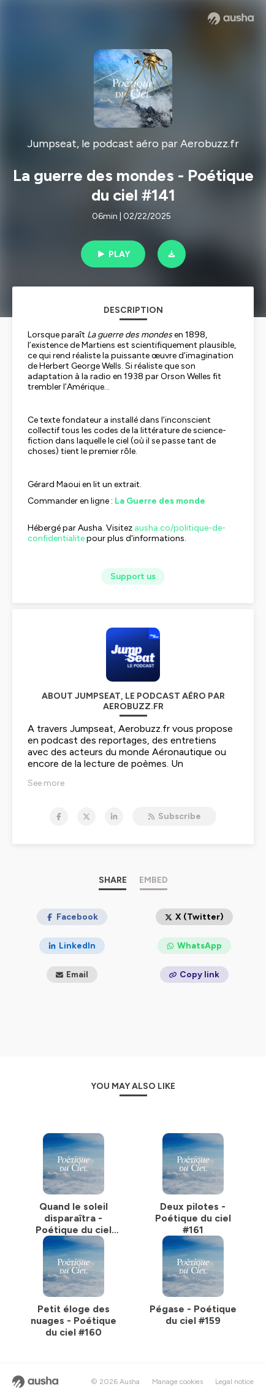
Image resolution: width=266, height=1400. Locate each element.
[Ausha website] (231, 18)
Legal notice (234, 1381)
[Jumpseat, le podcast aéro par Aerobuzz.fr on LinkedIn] (114, 816)
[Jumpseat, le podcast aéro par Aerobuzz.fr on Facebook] (59, 816)
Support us (133, 576)
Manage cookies (177, 1381)
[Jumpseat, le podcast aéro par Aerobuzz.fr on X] (86, 816)
